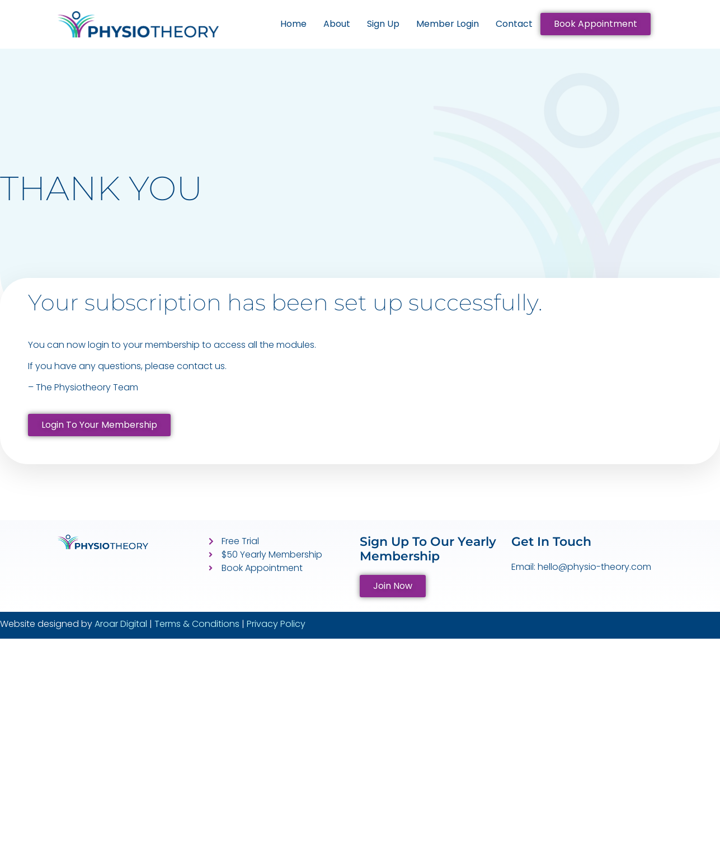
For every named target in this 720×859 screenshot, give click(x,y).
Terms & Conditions (196, 623)
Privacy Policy (276, 623)
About (336, 23)
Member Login (447, 23)
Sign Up (383, 23)
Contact (514, 23)
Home (293, 23)
